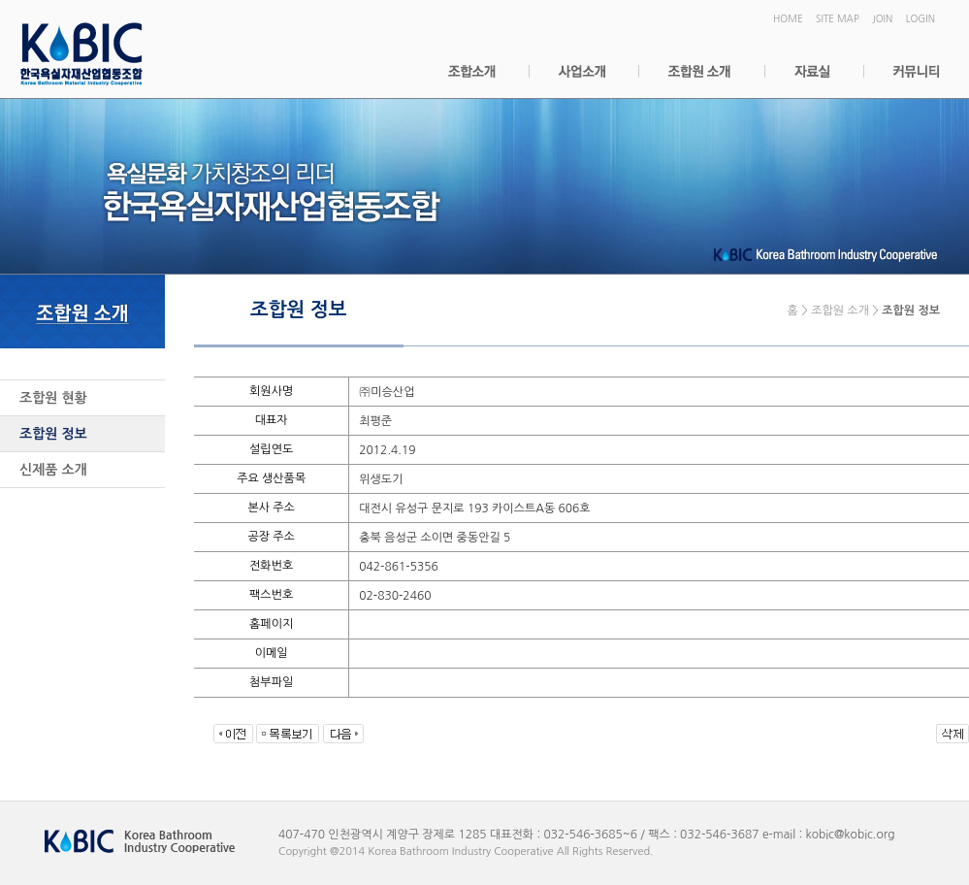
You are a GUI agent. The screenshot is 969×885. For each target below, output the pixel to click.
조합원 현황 (53, 398)
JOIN (882, 18)
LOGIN (920, 18)
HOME (788, 18)
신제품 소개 (53, 469)
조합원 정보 (53, 434)
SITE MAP (837, 18)
